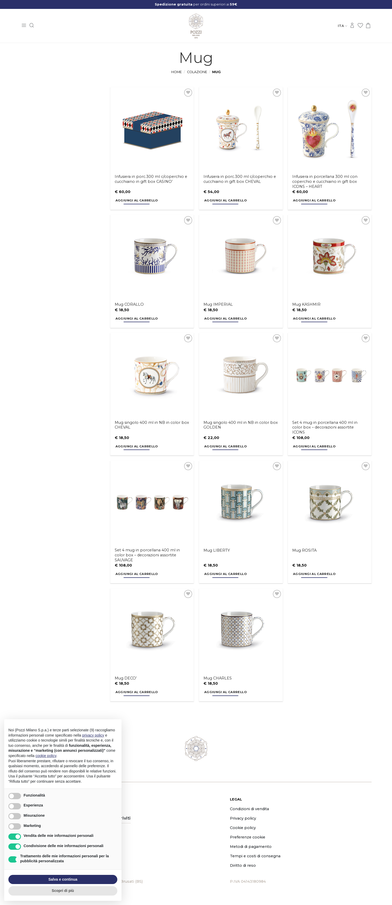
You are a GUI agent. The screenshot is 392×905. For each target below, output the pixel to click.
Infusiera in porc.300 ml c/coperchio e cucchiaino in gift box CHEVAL (239, 179)
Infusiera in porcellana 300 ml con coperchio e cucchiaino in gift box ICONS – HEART (324, 181)
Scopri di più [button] (63, 890)
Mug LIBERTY (216, 550)
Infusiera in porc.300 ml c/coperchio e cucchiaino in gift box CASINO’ (151, 179)
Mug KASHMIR (306, 304)
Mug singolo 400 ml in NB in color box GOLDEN (240, 425)
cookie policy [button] (46, 756)
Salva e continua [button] (62, 879)
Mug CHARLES (217, 678)
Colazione (197, 72)
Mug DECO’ (126, 678)
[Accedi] (352, 26)
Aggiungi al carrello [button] (136, 200)
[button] (24, 26)
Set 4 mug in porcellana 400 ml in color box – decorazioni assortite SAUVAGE (147, 555)
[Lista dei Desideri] (360, 26)
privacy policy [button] (93, 735)
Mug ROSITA (304, 550)
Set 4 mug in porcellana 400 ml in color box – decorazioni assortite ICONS (324, 427)
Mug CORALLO (129, 304)
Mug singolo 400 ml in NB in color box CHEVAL (152, 425)
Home (176, 72)
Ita (342, 26)
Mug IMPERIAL (218, 304)
